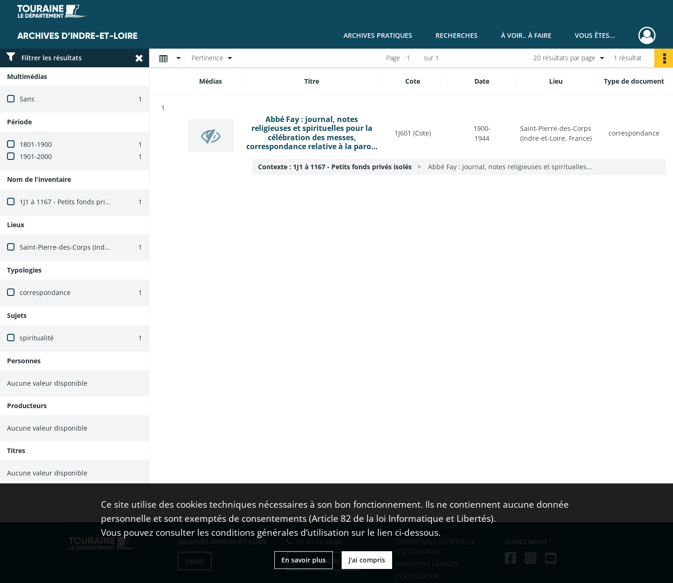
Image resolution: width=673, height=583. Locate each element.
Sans (27, 98)
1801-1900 (36, 144)
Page (393, 57)
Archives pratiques (378, 35)
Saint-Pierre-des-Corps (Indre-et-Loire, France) (92, 247)
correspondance (45, 292)
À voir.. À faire (526, 35)
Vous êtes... (595, 35)
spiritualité (37, 337)
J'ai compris (367, 559)
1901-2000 (36, 156)
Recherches (457, 35)
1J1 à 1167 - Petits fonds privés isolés (77, 201)
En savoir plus (303, 559)
